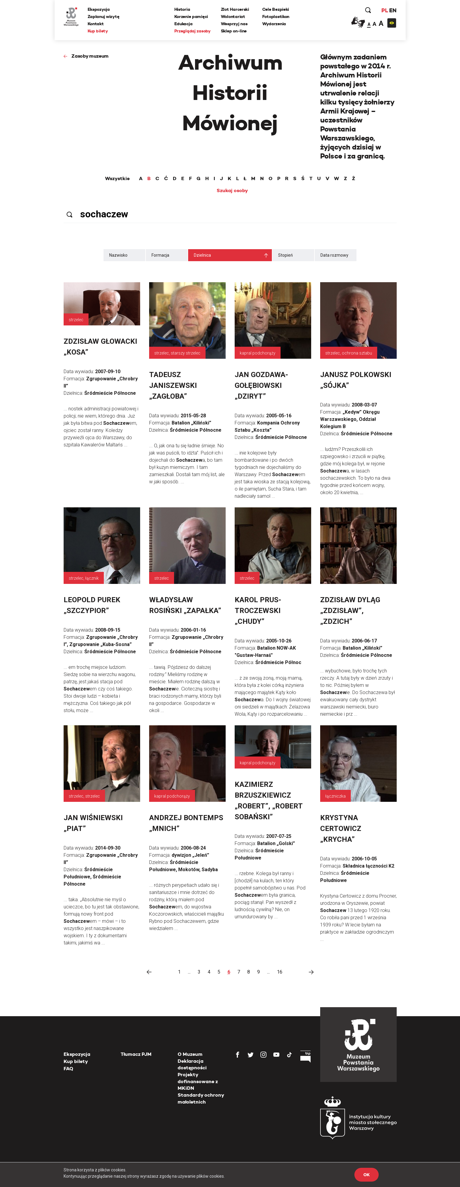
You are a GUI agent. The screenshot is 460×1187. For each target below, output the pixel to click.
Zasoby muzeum (90, 56)
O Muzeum (190, 1054)
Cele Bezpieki (275, 9)
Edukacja (183, 23)
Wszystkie (117, 178)
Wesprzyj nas (234, 23)
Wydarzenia (274, 23)
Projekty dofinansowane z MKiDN (198, 1081)
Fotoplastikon (275, 16)
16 (279, 972)
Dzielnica (202, 255)
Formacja (160, 255)
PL (384, 10)
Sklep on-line (234, 31)
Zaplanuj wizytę (103, 16)
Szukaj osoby (232, 190)
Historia (182, 9)
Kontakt (96, 23)
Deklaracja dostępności (192, 1064)
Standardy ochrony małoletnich (201, 1098)
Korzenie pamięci (191, 16)
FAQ (68, 1068)
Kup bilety (98, 31)
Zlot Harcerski (235, 9)
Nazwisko (118, 255)
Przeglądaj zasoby (192, 31)
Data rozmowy (334, 255)
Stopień (285, 255)
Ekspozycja (99, 9)
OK (366, 1174)
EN (392, 10)
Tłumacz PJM (136, 1054)
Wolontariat (233, 16)
